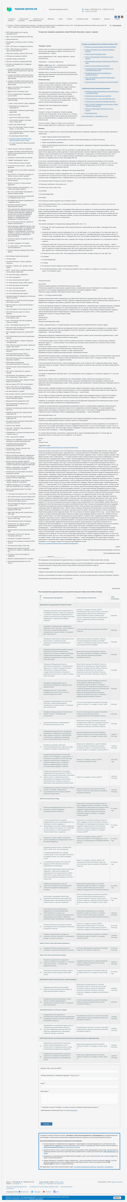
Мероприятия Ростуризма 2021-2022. (17, 401)
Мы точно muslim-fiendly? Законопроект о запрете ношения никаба (20, 192)
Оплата (69, 19)
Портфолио (96, 19)
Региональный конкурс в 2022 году (18, 545)
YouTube (47, 1192)
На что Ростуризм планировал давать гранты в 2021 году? (19, 517)
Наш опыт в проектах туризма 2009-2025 (19, 61)
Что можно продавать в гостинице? (19, 243)
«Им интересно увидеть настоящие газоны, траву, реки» (20, 121)
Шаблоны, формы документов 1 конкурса (21, 558)
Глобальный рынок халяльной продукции (96, 88)
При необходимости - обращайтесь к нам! (95, 116)
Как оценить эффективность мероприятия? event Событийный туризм (19, 397)
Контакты (21, 20)
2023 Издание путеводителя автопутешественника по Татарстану (17, 363)
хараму (52, 69)
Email (42, 1083)
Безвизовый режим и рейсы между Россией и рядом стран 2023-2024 (20, 380)
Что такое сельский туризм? (15, 288)
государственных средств (62, 1147)
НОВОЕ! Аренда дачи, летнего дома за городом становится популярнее (18, 481)
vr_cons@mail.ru (16, 1183)
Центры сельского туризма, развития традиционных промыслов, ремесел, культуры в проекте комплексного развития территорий (20, 463)
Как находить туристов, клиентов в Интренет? (20, 394)
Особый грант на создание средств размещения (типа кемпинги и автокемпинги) (19, 525)
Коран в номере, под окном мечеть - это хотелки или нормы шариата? (20, 188)
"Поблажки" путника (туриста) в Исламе (20, 157)
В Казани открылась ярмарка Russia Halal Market (100, 47)
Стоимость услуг (82, 19)
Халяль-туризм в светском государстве (20, 149)
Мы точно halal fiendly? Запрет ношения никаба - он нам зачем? (21, 128)
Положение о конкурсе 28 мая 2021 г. (19, 538)
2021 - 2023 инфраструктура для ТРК (17, 325)
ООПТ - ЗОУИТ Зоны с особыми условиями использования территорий (19, 271)
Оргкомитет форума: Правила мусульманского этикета (17, 205)
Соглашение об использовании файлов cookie (43, 1186)
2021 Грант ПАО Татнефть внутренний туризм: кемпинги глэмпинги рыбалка (20, 328)
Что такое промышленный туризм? (17, 293)
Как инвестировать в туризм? (15, 391)
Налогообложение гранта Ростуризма (19, 521)
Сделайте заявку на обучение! (15, 59)
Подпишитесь (24, 19)
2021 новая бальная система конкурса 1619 (21, 496)
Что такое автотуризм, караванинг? (17, 274)
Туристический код (12, 39)
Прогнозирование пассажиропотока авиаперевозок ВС (17, 404)
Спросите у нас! (38, 19)
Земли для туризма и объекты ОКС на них (19, 53)
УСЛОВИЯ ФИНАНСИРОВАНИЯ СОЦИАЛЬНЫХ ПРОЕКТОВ (16, 444)
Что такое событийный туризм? (16, 291)
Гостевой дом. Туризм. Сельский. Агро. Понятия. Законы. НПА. (18, 449)
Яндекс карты (59, 1182)
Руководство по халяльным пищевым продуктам (100, 101)
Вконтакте (23, 1192)
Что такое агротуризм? (13, 277)
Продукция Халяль (91, 113)
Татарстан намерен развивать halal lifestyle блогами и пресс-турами (20, 139)
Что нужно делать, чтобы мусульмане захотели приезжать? (19, 246)
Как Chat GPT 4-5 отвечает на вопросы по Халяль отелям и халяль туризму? (21, 175)
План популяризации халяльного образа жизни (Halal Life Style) (22, 132)
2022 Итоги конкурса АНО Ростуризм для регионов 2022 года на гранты (20, 500)
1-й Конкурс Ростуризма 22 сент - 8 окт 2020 (21, 494)
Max (56, 1192)
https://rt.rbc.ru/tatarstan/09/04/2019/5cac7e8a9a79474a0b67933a (58, 447)
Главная (117, 19)
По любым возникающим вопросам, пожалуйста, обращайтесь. (93, 1167)
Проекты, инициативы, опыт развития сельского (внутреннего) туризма (18, 468)
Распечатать (117, 25)
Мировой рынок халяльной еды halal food (98, 96)
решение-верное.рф (29, 1197)
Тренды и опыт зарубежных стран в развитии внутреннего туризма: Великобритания (20, 440)
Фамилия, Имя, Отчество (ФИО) (51, 1068)
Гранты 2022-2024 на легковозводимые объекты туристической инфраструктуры (19, 387)
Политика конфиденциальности (16, 1186)
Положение (73, 1110)
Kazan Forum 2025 (15, 115)
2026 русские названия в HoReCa (16, 56)
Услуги (60, 19)
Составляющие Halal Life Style (18, 136)
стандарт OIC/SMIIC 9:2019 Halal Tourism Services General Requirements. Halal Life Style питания (20, 70)
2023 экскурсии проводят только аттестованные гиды (16, 317)
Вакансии (107, 19)
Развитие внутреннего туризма (24, 25)
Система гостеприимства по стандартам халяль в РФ (55, 25)
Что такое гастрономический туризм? (17, 280)
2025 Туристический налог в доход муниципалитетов (17, 33)
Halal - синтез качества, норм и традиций (22, 103)
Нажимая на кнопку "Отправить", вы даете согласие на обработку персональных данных (70, 1107)
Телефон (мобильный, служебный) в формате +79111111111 (60, 1075)
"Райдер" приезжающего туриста (18, 160)
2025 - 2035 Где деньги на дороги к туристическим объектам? (17, 50)
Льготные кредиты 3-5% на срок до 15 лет (19, 309)
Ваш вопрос (44, 1091)
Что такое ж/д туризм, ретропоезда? (17, 285)
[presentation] (56, 1118)
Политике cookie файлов (36, 1199)
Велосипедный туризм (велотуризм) (17, 256)
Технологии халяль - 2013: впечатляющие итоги (100, 98)
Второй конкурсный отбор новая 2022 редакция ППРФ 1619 (19, 508)
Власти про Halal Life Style (17, 124)
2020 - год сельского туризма (15, 437)
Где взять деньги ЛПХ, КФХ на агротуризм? (19, 384)
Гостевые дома (11, 259)
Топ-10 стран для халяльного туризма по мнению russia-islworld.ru (20, 222)
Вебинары (51, 19)
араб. (50, 65)
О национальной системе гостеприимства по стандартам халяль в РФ (21, 197)
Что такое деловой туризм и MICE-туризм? (19, 282)
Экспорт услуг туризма (13, 425)
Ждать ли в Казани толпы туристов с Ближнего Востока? (19, 88)
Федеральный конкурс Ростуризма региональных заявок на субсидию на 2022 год (21, 549)
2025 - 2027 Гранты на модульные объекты (19, 46)
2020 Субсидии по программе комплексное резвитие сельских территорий (19, 476)
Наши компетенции (35, 20)
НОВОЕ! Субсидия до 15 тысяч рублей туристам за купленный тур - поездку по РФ (19, 485)
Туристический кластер (13, 452)
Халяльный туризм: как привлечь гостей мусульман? (101, 82)
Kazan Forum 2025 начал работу (19, 117)
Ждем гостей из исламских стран (18, 91)
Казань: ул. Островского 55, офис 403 (51, 1183)
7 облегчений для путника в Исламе (19, 163)
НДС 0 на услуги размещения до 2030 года (19, 36)
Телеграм (35, 1192)
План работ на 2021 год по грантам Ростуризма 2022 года (19, 535)
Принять (117, 1198)
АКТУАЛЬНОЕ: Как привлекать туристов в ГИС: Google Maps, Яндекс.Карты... (19, 376)
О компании (11, 19)
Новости (11, 20)
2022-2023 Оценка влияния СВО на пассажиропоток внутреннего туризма (18, 354)
